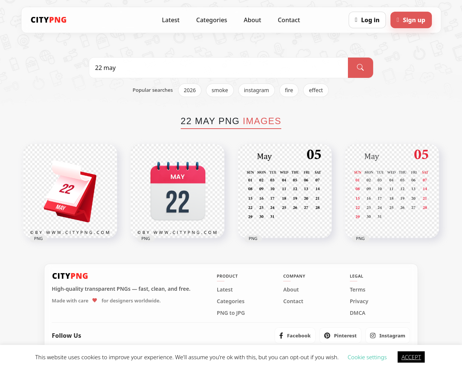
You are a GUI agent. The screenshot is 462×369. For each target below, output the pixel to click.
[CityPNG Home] (48, 20)
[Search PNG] (218, 68)
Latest (171, 20)
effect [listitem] (316, 90)
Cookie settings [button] (367, 357)
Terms (358, 289)
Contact (289, 20)
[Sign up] (411, 20)
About (252, 20)
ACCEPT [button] (411, 357)
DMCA (358, 313)
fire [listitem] (289, 90)
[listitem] (295, 335)
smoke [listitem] (220, 90)
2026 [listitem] (190, 90)
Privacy (359, 301)
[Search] (360, 68)
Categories (211, 20)
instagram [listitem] (256, 90)
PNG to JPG (231, 313)
